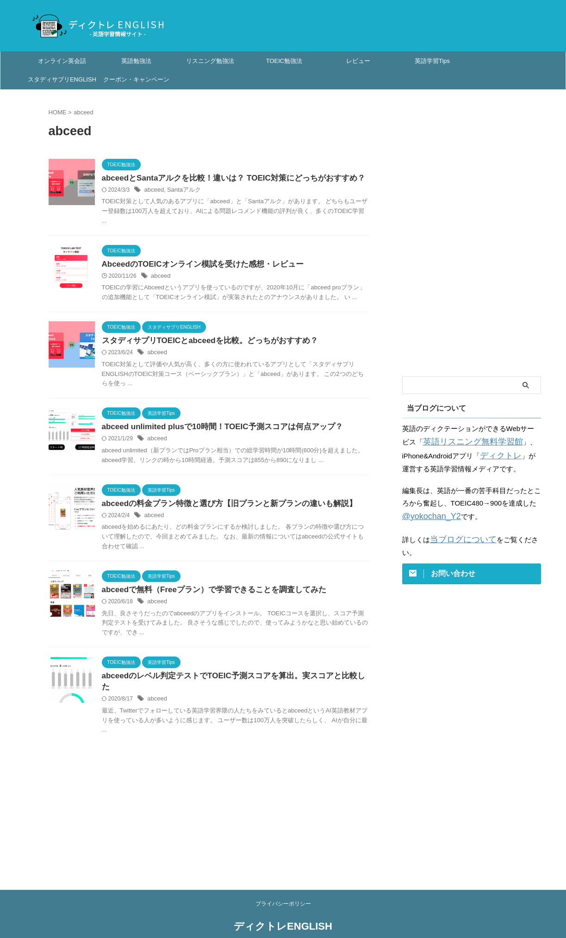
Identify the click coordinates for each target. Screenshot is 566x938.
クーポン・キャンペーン (136, 79)
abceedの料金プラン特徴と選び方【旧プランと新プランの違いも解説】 (222, 507)
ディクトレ (497, 453)
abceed (153, 191)
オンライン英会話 (62, 60)
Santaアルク (181, 191)
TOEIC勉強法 (284, 60)
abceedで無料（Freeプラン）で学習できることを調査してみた (207, 594)
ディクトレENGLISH (283, 908)
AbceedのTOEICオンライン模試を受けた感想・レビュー (197, 265)
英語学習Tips (432, 60)
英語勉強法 (136, 60)
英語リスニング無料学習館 (464, 441)
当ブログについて (457, 534)
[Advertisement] (471, 233)
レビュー (358, 60)
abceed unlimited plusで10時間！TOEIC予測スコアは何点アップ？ (215, 429)
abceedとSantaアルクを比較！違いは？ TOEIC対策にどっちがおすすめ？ (226, 178)
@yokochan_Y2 (426, 513)
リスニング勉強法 (210, 60)
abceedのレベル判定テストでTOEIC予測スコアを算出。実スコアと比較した (229, 681)
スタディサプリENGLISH (62, 79)
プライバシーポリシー (283, 885)
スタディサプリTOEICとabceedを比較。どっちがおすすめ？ (203, 342)
